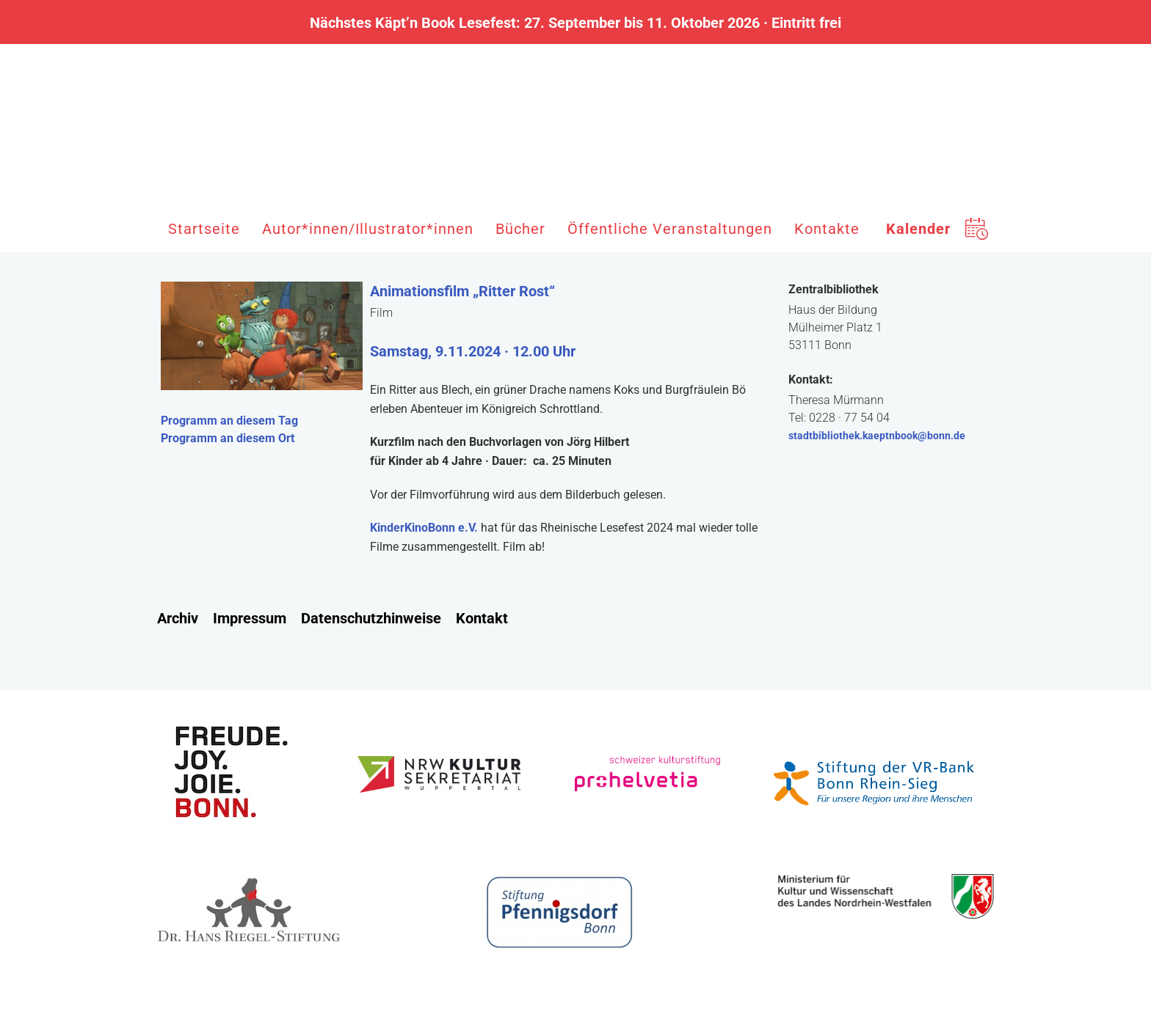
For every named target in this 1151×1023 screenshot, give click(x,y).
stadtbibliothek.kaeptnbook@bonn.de (876, 435)
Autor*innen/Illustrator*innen (367, 229)
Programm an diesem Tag (229, 421)
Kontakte (827, 229)
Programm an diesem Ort (227, 438)
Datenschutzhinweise (371, 618)
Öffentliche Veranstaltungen (669, 229)
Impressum (249, 618)
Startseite (204, 229)
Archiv (177, 618)
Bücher (520, 229)
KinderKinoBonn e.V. (424, 528)
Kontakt (482, 618)
